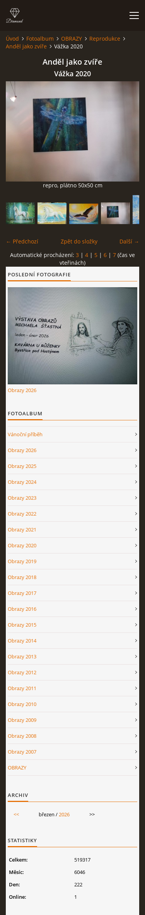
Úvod (12, 38)
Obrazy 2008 (22, 735)
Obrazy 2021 (22, 529)
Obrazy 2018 (22, 577)
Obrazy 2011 (22, 688)
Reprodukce (104, 38)
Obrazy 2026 (22, 390)
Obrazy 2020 (22, 545)
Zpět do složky (79, 241)
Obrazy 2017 (22, 592)
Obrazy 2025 (22, 466)
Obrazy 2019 (22, 561)
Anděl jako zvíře (26, 46)
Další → (129, 241)
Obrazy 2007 (22, 751)
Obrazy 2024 (22, 481)
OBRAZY (71, 38)
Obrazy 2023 (22, 497)
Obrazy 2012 (22, 672)
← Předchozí (22, 241)
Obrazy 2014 (22, 640)
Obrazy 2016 (22, 608)
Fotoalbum (40, 38)
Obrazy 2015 (22, 624)
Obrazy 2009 (22, 719)
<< (16, 814)
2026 (64, 814)
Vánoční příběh (25, 434)
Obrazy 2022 (22, 513)
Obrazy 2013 (22, 656)
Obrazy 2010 (22, 704)
